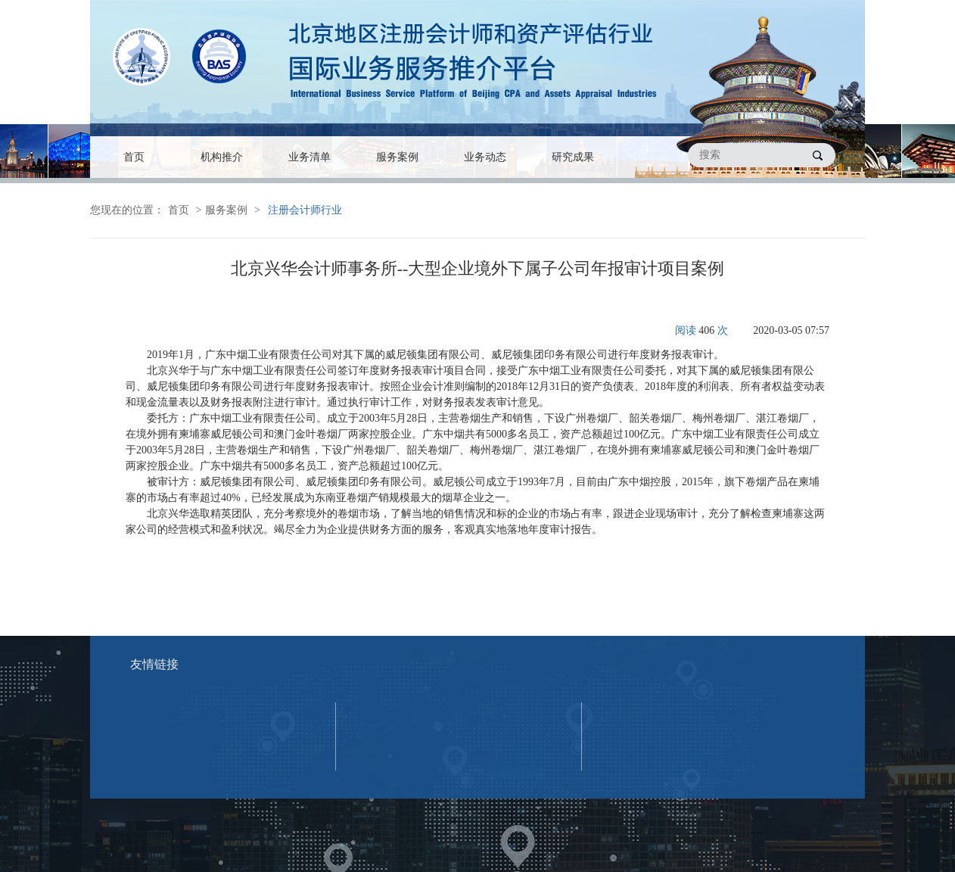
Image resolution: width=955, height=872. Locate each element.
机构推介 (222, 157)
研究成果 (573, 157)
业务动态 (485, 157)
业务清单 (309, 157)
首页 (134, 157)
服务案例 (397, 157)
